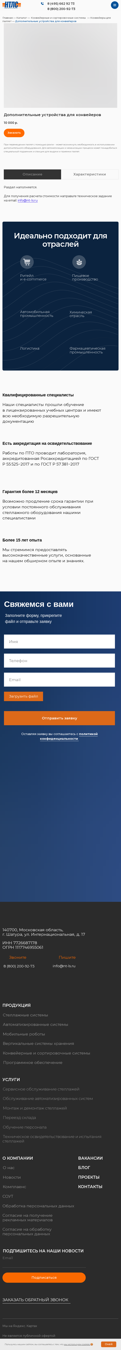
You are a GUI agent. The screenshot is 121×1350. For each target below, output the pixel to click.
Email (7, 1258)
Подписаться (44, 1277)
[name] (63, 642)
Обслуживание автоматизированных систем (48, 1098)
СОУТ (7, 1196)
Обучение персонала (25, 1127)
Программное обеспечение (32, 1062)
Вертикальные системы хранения (38, 1043)
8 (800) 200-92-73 (61, 9)
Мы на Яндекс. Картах (19, 1326)
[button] (14, 133)
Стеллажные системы (25, 1014)
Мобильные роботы (24, 1033)
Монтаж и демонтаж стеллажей (35, 1108)
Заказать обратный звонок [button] (35, 1299)
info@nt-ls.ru (28, 200)
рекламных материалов (27, 1219)
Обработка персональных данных (38, 1205)
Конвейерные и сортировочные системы (58, 17)
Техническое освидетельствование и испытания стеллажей (51, 1139)
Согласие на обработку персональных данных (27, 1231)
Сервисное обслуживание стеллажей (41, 1089)
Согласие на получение (27, 1215)
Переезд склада (19, 1117)
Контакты (90, 1186)
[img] (11, 5)
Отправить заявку (63, 718)
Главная (7, 17)
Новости (12, 1177)
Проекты (89, 1177)
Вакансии (90, 1158)
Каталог (21, 17)
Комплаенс (14, 1186)
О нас (9, 1167)
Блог (84, 1167)
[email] (63, 680)
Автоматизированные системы (35, 1024)
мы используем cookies (77, 1344)
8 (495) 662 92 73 (61, 3)
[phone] (63, 661)
